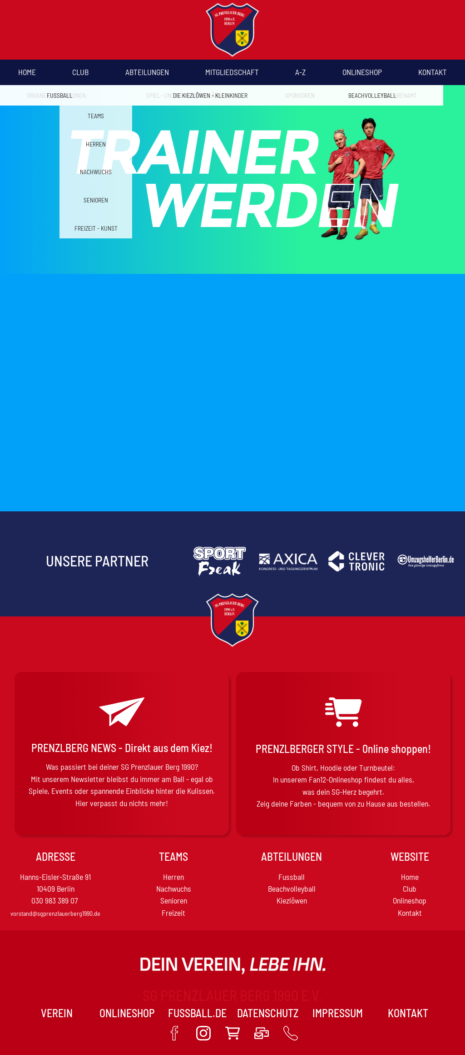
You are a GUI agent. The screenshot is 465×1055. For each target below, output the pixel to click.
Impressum (337, 1013)
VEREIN (57, 1013)
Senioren (173, 900)
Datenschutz (267, 1013)
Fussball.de (197, 1013)
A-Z (300, 72)
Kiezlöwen (292, 900)
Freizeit (173, 913)
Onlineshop (362, 72)
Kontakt (432, 72)
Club (80, 72)
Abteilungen (147, 72)
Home (27, 72)
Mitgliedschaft (232, 72)
